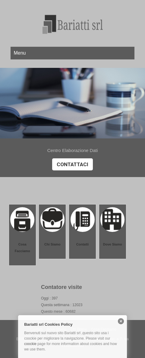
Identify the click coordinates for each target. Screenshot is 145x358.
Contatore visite (61, 287)
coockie (30, 344)
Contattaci (72, 164)
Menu (20, 52)
